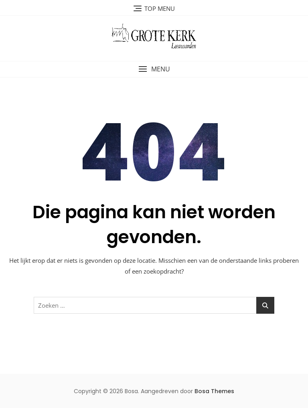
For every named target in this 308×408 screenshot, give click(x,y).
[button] (154, 69)
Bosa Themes (214, 391)
